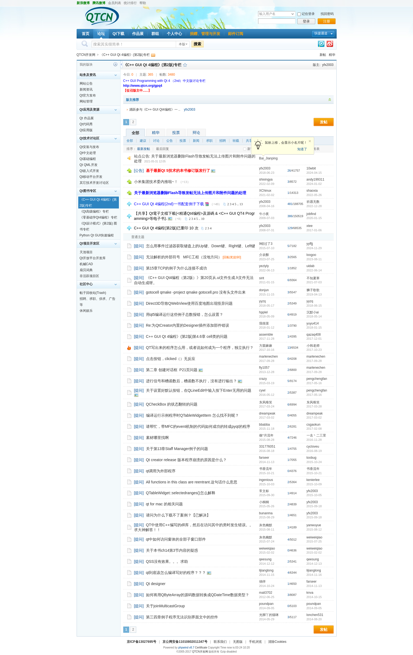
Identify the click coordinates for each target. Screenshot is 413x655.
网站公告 (86, 83)
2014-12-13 (314, 563)
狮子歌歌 (313, 290)
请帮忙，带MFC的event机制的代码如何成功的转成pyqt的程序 (198, 426)
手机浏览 (255, 642)
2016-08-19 (314, 450)
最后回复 (162, 149)
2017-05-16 (314, 383)
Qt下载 (119, 33)
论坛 (101, 33)
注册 (326, 21)
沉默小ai (313, 312)
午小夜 (264, 214)
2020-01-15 (314, 218)
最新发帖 (143, 149)
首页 (85, 33)
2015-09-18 (314, 506)
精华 (332, 55)
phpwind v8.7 (186, 647)
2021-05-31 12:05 (155, 161)
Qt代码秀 (86, 124)
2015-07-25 (314, 541)
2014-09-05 (314, 608)
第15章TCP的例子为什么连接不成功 (176, 268)
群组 (155, 33)
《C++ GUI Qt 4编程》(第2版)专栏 (125, 55)
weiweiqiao (315, 537)
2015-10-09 (314, 484)
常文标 (264, 491)
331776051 (267, 446)
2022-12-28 (314, 206)
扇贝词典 (86, 270)
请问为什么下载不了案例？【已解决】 (178, 515)
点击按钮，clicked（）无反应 (171, 359)
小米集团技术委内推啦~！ (156, 181)
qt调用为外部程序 (161, 471)
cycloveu (313, 446)
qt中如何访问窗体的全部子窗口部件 (176, 539)
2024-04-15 (314, 172)
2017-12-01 (314, 338)
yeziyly (264, 266)
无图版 (238, 642)
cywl (262, 390)
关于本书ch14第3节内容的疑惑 (172, 550)
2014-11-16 (314, 574)
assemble (266, 334)
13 (241, 204)
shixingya (266, 179)
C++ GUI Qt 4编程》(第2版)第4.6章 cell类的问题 (186, 336)
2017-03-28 (314, 406)
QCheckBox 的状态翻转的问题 (172, 404)
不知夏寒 (313, 278)
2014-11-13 (314, 585)
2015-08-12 (314, 529)
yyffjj (310, 244)
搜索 (197, 44)
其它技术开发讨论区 (94, 183)
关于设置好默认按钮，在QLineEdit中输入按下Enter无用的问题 (198, 390)
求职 (209, 141)
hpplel (263, 312)
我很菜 (264, 323)
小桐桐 (264, 502)
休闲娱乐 (86, 311)
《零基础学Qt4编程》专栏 (98, 217)
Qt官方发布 (88, 95)
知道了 (302, 149)
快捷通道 (320, 33)
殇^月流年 (266, 435)
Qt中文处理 (88, 153)
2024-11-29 (314, 248)
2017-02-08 (314, 428)
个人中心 (174, 33)
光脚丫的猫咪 (269, 615)
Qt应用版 (86, 130)
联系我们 (220, 642)
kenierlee (313, 480)
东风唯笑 (265, 402)
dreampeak (267, 413)
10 (202, 219)
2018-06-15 (314, 305)
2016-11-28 (314, 439)
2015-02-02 (314, 552)
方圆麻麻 (265, 346)
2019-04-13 (314, 294)
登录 (306, 21)
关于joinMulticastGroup (165, 606)
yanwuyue (314, 525)
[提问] (139, 246)
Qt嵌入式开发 (89, 171)
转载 (236, 141)
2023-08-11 (314, 259)
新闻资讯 (86, 89)
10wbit (311, 168)
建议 (143, 141)
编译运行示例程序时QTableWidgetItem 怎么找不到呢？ (192, 415)
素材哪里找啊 (157, 437)
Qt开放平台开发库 (93, 258)
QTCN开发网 (86, 55)
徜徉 (262, 581)
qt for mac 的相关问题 (164, 504)
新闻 (196, 141)
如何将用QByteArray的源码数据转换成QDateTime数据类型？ (197, 595)
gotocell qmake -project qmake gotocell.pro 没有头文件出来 (196, 292)
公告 (169, 141)
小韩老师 (313, 346)
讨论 (156, 141)
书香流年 (265, 469)
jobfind (311, 214)
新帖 (323, 55)
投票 (176, 132)
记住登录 (308, 14)
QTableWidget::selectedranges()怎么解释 (180, 493)
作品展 (138, 33)
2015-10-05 (314, 495)
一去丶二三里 (316, 435)
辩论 (196, 132)
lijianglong (266, 570)
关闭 (309, 141)
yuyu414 (313, 323)
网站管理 (86, 101)
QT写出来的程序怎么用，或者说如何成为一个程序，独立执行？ (199, 347)
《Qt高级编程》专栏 (94, 211)
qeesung (265, 559)
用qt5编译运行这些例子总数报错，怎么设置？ (184, 314)
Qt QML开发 (88, 165)
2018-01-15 (314, 327)
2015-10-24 (314, 462)
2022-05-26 (314, 195)
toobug (312, 458)
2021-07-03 (314, 282)
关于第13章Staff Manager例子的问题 (177, 449)
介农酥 (264, 255)
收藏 (185, 65)
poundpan (266, 604)
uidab (310, 266)
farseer (264, 458)
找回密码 (327, 14)
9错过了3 (265, 244)
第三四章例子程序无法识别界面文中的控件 (182, 617)
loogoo (311, 255)
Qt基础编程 (88, 159)
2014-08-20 (314, 619)
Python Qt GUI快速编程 (97, 235)
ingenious (266, 480)
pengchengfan (317, 379)
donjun (264, 290)
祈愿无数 (313, 202)
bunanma (266, 513)
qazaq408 (314, 334)
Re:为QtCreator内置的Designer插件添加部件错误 (187, 325)
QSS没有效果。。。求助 (167, 561)
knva (310, 593)
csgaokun (313, 424)
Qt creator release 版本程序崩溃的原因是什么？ (186, 460)
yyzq (262, 301)
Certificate (201, 647)
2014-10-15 (314, 597)
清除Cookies (277, 642)
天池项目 (86, 252)
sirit (261, 278)
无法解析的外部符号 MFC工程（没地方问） (184, 257)
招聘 (222, 141)
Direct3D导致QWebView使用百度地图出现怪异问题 (189, 303)
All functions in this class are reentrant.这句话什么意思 (192, 482)
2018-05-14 (314, 316)
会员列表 (114, 3)
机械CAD (86, 264)
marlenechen (268, 356)
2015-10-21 (314, 473)
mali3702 (265, 593)
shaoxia (312, 190)
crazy (263, 379)
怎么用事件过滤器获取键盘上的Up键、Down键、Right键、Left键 (200, 246)
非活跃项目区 (89, 276)
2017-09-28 (314, 360)
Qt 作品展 (87, 118)
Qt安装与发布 (89, 147)
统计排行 (130, 3)
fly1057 (264, 368)
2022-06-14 (314, 270)
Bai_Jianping (268, 158)
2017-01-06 (314, 230)
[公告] (139, 170)
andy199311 (315, 179)
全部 (135, 133)
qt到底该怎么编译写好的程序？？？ (176, 572)
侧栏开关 (121, 64)
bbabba (264, 424)
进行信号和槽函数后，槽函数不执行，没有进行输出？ (191, 381)
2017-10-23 (314, 349)
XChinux (265, 190)
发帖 (323, 122)
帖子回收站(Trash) (93, 293)
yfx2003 (327, 65)
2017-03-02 (314, 417)
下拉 (293, 14)
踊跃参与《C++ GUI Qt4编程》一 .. (154, 109)
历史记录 (115, 64)
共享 (249, 141)
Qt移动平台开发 (91, 177)
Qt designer (155, 584)
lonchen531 (315, 615)
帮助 (142, 3)
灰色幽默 (265, 525)
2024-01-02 (314, 183)
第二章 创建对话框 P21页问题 (172, 370)
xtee (310, 226)
